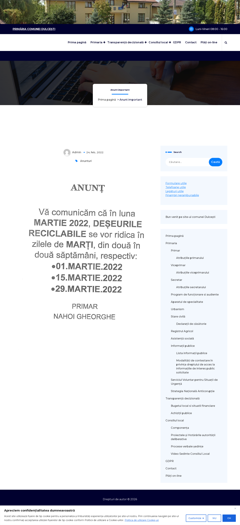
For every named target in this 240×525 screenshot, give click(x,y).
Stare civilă (178, 470)
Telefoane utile (176, 341)
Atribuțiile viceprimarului (192, 426)
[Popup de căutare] (225, 42)
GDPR (177, 42)
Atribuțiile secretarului (191, 441)
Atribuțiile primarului (190, 412)
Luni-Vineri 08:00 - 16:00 (211, 29)
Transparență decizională (125, 42)
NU (214, 518)
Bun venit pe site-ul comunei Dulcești (190, 371)
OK (229, 518)
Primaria (96, 42)
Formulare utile (176, 337)
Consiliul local (158, 42)
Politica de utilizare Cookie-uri (142, 520)
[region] (120, 515)
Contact (191, 42)
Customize (194, 518)
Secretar (176, 434)
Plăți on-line (209, 42)
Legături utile (175, 345)
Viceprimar (178, 419)
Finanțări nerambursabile (182, 349)
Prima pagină (77, 42)
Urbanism (177, 463)
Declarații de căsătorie (191, 478)
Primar (175, 404)
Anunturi (86, 315)
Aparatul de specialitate (187, 456)
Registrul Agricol (182, 485)
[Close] (236, 508)
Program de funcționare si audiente (195, 448)
